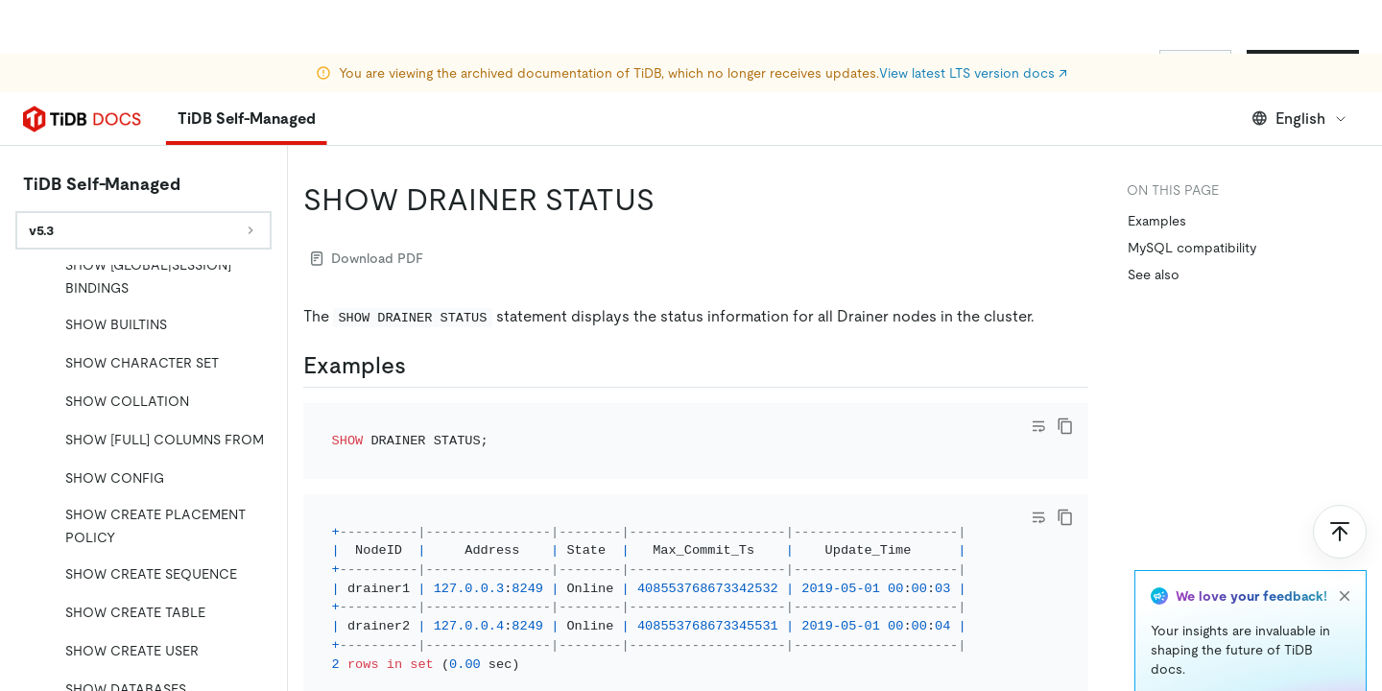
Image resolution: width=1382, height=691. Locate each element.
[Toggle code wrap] (1038, 426)
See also (1153, 274)
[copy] (1065, 426)
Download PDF (367, 258)
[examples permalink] (421, 365)
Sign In (1195, 65)
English (1299, 118)
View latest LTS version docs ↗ (973, 19)
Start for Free (1303, 65)
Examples (1157, 220)
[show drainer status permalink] (669, 199)
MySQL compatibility (1192, 247)
